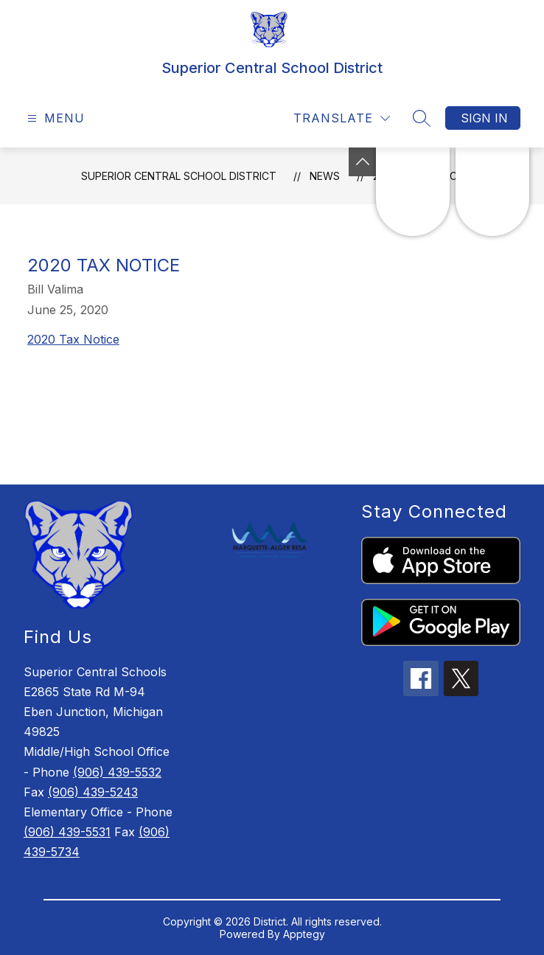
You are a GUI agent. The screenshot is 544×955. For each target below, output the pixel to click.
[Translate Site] (342, 118)
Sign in (484, 118)
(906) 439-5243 (93, 792)
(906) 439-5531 (67, 831)
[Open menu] (54, 118)
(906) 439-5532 (117, 772)
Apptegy (304, 934)
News (325, 176)
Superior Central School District (178, 176)
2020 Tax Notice (73, 339)
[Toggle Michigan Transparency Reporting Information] (363, 161)
